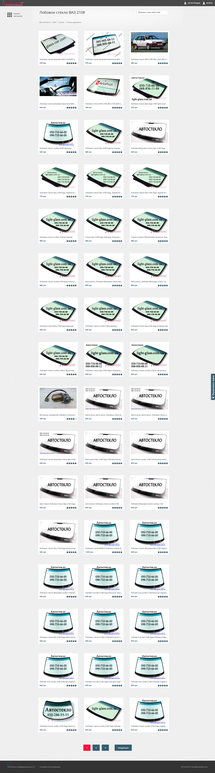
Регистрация (194, 3)
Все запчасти (44, 22)
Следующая (123, 748)
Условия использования (50, 767)
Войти (209, 3)
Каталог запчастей (18, 14)
